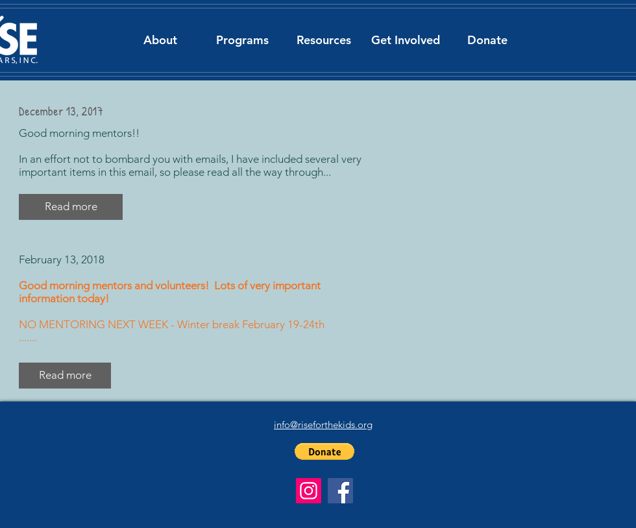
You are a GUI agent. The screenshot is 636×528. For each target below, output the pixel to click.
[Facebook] (340, 490)
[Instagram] (308, 490)
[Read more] (65, 376)
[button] (160, 40)
